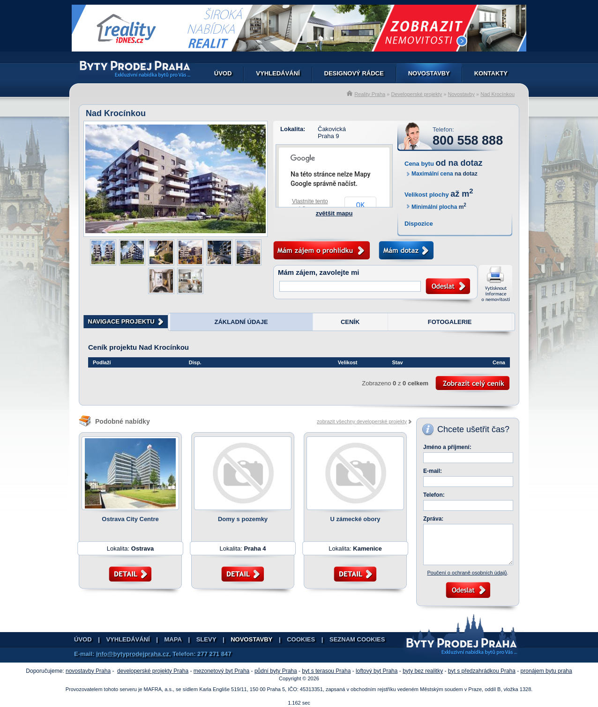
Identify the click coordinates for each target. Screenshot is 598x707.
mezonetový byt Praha (221, 671)
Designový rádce (354, 73)
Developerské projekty (416, 94)
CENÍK (350, 321)
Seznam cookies (357, 639)
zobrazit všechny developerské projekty (362, 421)
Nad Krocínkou (497, 94)
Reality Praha (369, 94)
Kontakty (491, 73)
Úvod (223, 73)
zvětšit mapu (334, 213)
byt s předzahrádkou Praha (482, 671)
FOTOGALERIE (450, 321)
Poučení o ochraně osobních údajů (467, 572)
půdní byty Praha (275, 671)
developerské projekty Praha (152, 671)
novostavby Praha (88, 671)
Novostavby (429, 73)
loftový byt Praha (376, 671)
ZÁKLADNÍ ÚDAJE (241, 321)
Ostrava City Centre (130, 519)
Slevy (206, 639)
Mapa (173, 639)
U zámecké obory (355, 519)
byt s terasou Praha (326, 671)
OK (360, 205)
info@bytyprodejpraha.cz (132, 653)
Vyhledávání (277, 73)
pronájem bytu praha (546, 671)
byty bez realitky (423, 671)
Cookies (301, 639)
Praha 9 (328, 136)
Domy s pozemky (243, 519)
